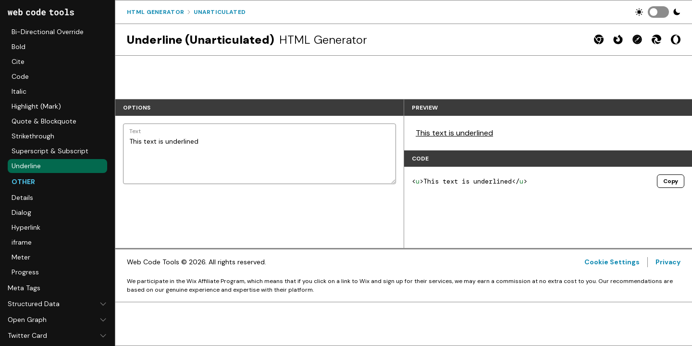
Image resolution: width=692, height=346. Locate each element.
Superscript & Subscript (50, 151)
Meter (21, 257)
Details (22, 197)
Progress (25, 272)
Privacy (667, 262)
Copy (670, 181)
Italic (19, 91)
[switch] (658, 12)
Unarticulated (220, 12)
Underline (26, 165)
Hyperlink (26, 227)
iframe (22, 242)
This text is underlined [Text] (259, 154)
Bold (18, 46)
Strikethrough (33, 136)
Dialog (21, 212)
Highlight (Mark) (36, 106)
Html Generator (155, 12)
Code (20, 76)
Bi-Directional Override (48, 31)
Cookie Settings (612, 262)
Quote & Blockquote (44, 121)
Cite (18, 61)
